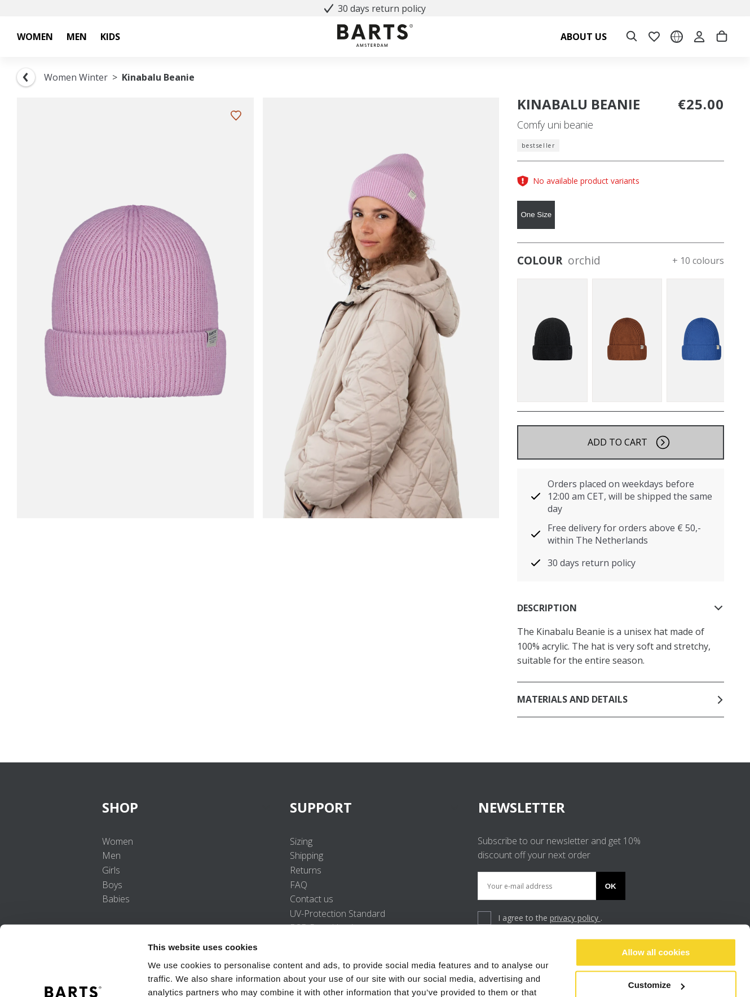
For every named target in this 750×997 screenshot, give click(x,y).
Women (117, 841)
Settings (165, 975)
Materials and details (620, 699)
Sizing (301, 841)
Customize (656, 923)
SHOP (187, 807)
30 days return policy (375, 8)
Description (620, 608)
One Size (536, 214)
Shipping (306, 855)
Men (111, 855)
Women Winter (76, 77)
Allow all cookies (656, 890)
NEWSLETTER (521, 807)
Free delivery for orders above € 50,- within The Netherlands (624, 534)
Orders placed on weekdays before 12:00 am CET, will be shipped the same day (630, 496)
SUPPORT (375, 807)
